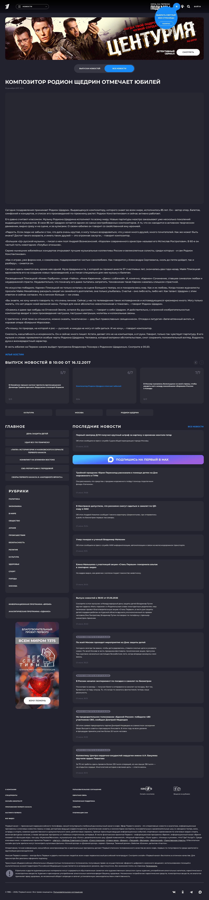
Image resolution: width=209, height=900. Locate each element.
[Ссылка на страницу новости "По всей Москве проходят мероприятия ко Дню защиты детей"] (138, 650)
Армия (12, 528)
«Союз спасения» (97, 840)
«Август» (57, 840)
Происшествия (17, 535)
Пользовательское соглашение (87, 789)
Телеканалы (151, 866)
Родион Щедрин (130, 413)
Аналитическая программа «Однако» (30, 611)
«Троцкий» (134, 840)
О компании (10, 789)
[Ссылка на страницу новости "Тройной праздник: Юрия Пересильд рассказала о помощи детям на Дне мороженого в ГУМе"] (138, 482)
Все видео (9, 818)
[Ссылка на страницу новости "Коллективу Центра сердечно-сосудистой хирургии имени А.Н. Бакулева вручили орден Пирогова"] (138, 761)
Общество (14, 521)
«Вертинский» (156, 840)
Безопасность (17, 542)
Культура (29, 413)
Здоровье (14, 564)
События (76, 807)
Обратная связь (80, 795)
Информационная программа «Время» (30, 604)
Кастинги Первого (13, 813)
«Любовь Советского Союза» (74, 840)
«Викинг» (124, 840)
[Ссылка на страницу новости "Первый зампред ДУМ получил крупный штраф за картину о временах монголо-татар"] (138, 441)
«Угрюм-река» (112, 840)
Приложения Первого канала (18, 807)
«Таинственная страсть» (175, 840)
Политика (14, 499)
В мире (12, 513)
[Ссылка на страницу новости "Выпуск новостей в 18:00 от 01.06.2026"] (138, 610)
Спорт (12, 571)
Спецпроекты (11, 795)
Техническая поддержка (84, 801)
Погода (13, 579)
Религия (13, 550)
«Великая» (144, 840)
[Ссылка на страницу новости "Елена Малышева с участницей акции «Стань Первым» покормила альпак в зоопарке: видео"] (138, 574)
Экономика (15, 506)
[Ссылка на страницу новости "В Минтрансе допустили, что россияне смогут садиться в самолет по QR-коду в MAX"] (138, 516)
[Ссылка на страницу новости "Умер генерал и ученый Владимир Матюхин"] (138, 545)
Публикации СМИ (80, 813)
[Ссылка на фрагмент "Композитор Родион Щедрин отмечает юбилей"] (104, 386)
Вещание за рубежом (182, 791)
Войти (197, 7)
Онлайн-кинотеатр (13, 801)
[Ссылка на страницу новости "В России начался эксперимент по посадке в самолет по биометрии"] (138, 687)
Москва (79, 413)
